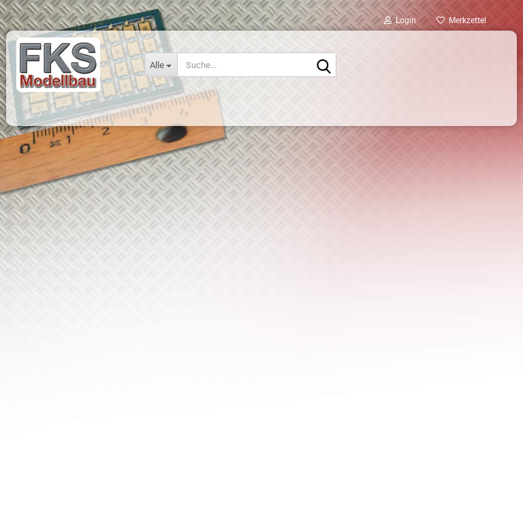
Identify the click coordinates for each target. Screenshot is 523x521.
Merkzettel (461, 20)
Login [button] (400, 20)
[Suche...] (160, 64)
